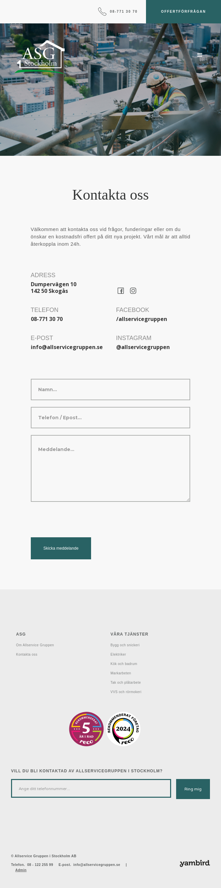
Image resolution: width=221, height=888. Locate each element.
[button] (200, 55)
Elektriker (118, 654)
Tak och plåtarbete (125, 682)
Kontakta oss (27, 654)
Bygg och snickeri (125, 645)
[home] (38, 57)
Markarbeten (120, 673)
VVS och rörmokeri (125, 692)
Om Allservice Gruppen (35, 645)
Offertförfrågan (183, 11)
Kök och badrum (123, 664)
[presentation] (82, 522)
